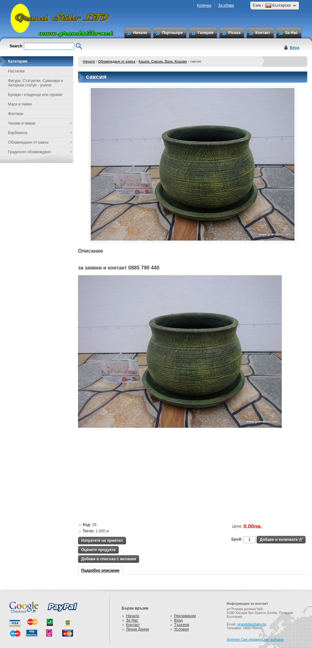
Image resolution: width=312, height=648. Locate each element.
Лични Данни (137, 629)
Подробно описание (100, 570)
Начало (140, 33)
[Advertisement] (136, 474)
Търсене (181, 625)
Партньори (172, 33)
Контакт (262, 33)
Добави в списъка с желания (108, 559)
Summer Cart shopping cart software (255, 639)
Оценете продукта (98, 550)
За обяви (226, 5)
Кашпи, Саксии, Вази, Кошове (162, 61)
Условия (181, 629)
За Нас (291, 33)
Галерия (205, 33)
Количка (204, 5)
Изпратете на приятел (102, 540)
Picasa (234, 33)
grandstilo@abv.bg (252, 624)
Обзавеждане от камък (116, 61)
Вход (294, 47)
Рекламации (185, 616)
